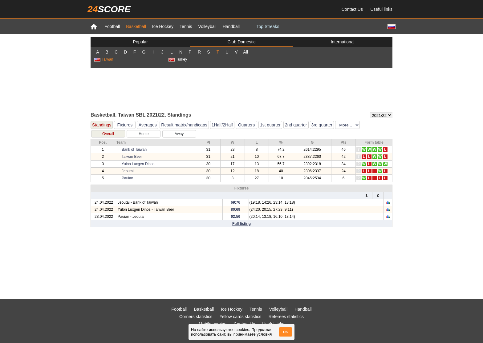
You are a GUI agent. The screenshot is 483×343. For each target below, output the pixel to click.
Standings (101, 124)
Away (179, 134)
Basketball (136, 26)
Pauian (127, 178)
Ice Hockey (162, 26)
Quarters (246, 124)
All (245, 52)
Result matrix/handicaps (184, 124)
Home (143, 134)
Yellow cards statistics (241, 316)
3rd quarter (321, 124)
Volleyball (207, 26)
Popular (140, 41)
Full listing (241, 223)
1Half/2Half (222, 124)
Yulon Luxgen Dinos (138, 164)
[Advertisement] (241, 89)
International (343, 41)
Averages (148, 124)
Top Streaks (267, 26)
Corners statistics (195, 316)
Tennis (186, 26)
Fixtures (124, 124)
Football (112, 26)
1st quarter (270, 124)
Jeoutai (128, 171)
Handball (231, 26)
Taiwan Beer (132, 156)
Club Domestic (241, 41)
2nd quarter (296, 124)
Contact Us (352, 9)
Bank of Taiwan (134, 149)
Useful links (381, 9)
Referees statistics (286, 316)
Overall (108, 134)
